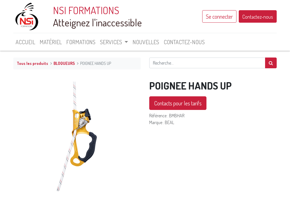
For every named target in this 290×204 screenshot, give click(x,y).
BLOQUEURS (64, 63)
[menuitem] (25, 41)
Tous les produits (32, 63)
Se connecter (219, 16)
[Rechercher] (271, 63)
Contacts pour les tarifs (178, 103)
